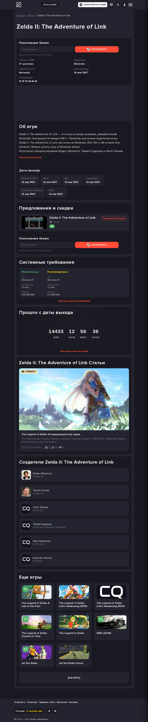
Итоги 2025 (50, 4)
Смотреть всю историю (74, 351)
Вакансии (62, 702)
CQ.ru (19, 719)
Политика (32, 702)
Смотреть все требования (74, 301)
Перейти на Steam (114, 218)
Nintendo (24, 72)
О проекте (20, 702)
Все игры (74, 677)
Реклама (73, 702)
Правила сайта (47, 702)
